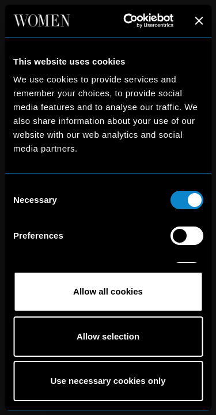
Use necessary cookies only (107, 381)
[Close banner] (199, 21)
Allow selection (108, 336)
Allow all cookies (108, 291)
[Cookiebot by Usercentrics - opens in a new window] (128, 20)
